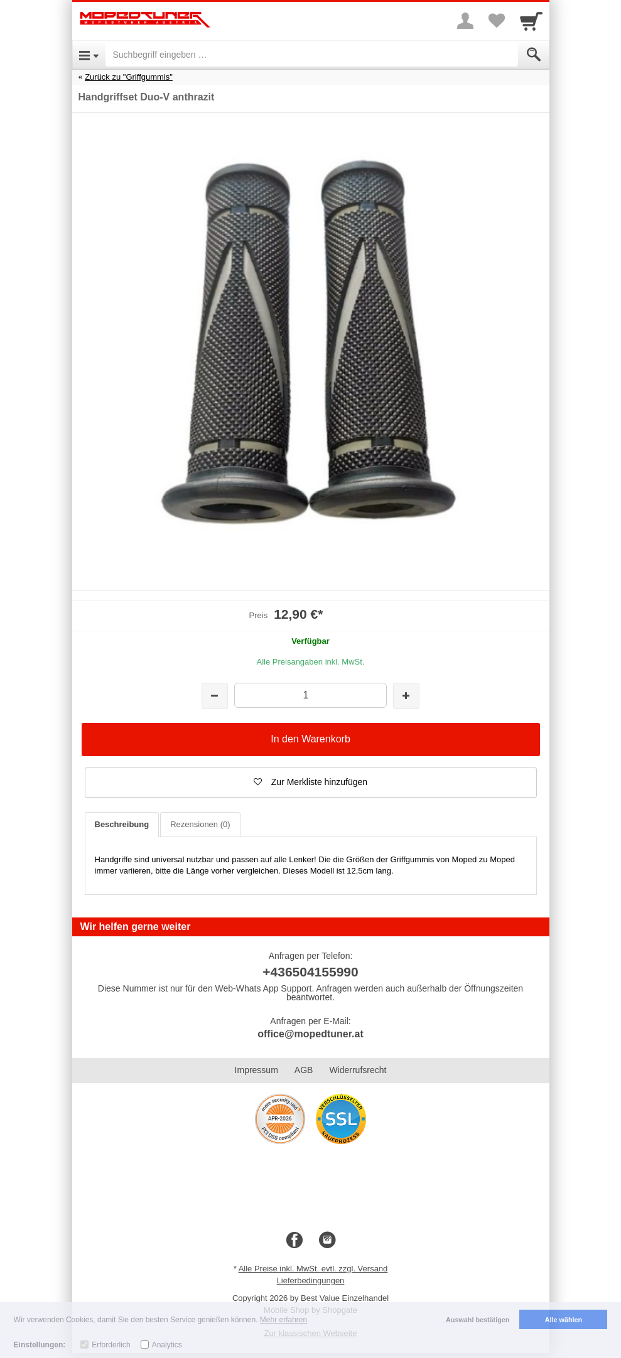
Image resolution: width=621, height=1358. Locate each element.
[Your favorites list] (496, 21)
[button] (311, 782)
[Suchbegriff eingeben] (311, 55)
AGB (303, 1070)
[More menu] (465, 21)
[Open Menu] (88, 54)
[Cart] (531, 21)
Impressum (256, 1070)
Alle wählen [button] (563, 1319)
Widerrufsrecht (357, 1070)
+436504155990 (310, 972)
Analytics (167, 1344)
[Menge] (310, 695)
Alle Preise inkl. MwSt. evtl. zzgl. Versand (313, 1268)
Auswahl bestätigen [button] (477, 1319)
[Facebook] (294, 1240)
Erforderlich (111, 1344)
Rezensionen (200, 824)
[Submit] (533, 54)
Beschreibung (122, 824)
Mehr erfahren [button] (283, 1319)
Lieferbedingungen (311, 1280)
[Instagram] (327, 1240)
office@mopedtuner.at (310, 1034)
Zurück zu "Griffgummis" (129, 77)
